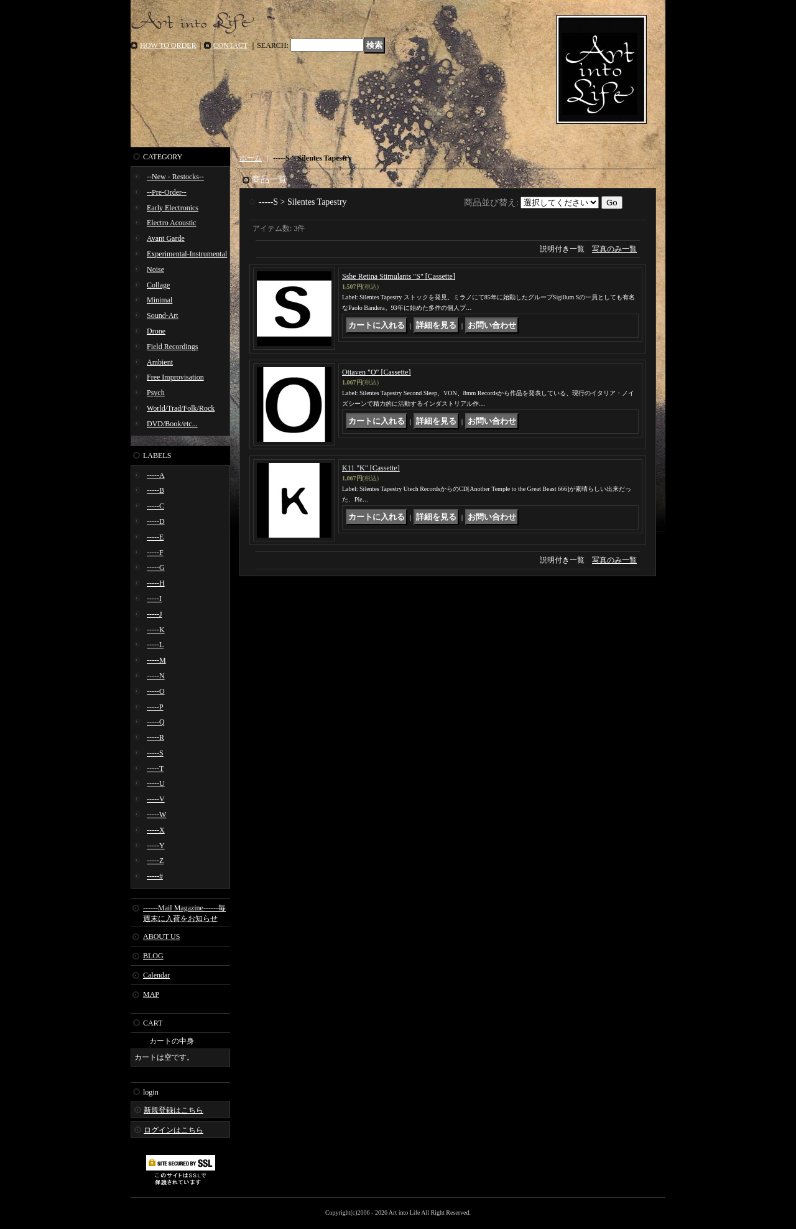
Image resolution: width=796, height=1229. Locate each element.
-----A (156, 475)
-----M (156, 660)
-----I (154, 598)
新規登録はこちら (173, 1110)
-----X (156, 830)
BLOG (153, 955)
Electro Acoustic (172, 222)
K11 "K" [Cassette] (371, 468)
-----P (155, 707)
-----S (155, 753)
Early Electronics (172, 207)
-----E (155, 537)
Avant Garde (166, 238)
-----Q (156, 721)
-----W (156, 814)
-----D (156, 521)
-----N (156, 675)
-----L (155, 644)
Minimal (159, 300)
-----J (154, 614)
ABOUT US (161, 936)
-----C (155, 506)
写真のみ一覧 (614, 249)
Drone (156, 331)
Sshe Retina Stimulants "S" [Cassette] (398, 276)
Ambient (160, 362)
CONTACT (230, 45)
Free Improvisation (175, 377)
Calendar (156, 975)
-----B (155, 490)
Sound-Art (162, 315)
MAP (151, 994)
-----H (156, 583)
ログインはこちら (173, 1130)
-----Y (156, 845)
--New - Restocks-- (175, 176)
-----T (155, 768)
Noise (155, 269)
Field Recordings (172, 346)
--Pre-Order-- (167, 192)
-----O (156, 691)
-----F (155, 552)
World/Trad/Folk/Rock (181, 408)
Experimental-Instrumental (187, 254)
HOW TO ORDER (168, 45)
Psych (156, 392)
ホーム (250, 158)
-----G (156, 567)
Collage (158, 285)
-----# (155, 876)
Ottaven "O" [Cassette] (376, 372)
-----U (156, 783)
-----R (155, 737)
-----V (156, 799)
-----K (156, 629)
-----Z (155, 860)
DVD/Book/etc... (172, 423)
